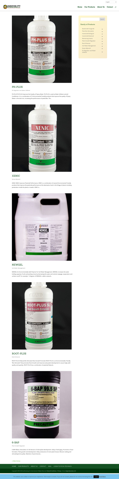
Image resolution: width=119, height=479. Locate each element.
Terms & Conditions (51, 471)
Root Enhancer (16, 357)
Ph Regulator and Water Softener (21, 90)
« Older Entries (16, 461)
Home (80, 7)
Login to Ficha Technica (63, 466)
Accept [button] (96, 476)
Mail (49, 466)
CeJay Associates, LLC (71, 471)
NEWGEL (17, 264)
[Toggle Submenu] (102, 29)
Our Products (89, 7)
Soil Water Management (18, 268)
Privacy (59, 471)
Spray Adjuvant (16, 179)
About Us (101, 7)
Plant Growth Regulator (18, 446)
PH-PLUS (17, 86)
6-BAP (15, 442)
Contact (110, 7)
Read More (102, 476)
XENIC (16, 175)
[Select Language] (111, 2)
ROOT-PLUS (19, 353)
